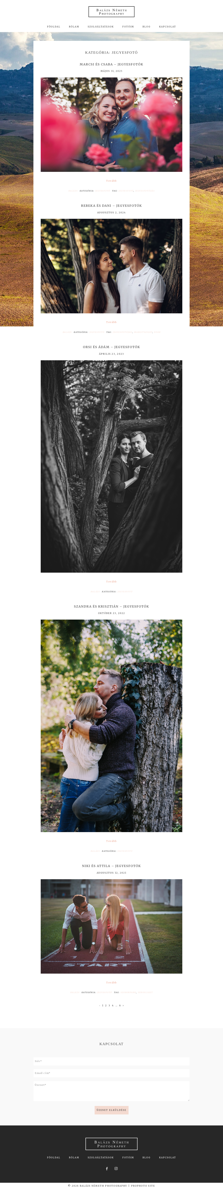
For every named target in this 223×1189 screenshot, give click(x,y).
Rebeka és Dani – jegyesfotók (111, 206)
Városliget (145, 992)
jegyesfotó (125, 191)
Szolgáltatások (101, 26)
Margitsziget (143, 332)
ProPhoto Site (143, 1185)
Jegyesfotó (102, 191)
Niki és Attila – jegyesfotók (111, 866)
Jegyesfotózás (145, 191)
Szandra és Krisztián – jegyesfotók (111, 606)
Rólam (74, 26)
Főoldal (54, 26)
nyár (157, 332)
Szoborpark (128, 992)
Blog (146, 26)
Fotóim (128, 26)
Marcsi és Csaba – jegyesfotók (111, 64)
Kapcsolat (167, 26)
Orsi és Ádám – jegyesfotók (111, 347)
